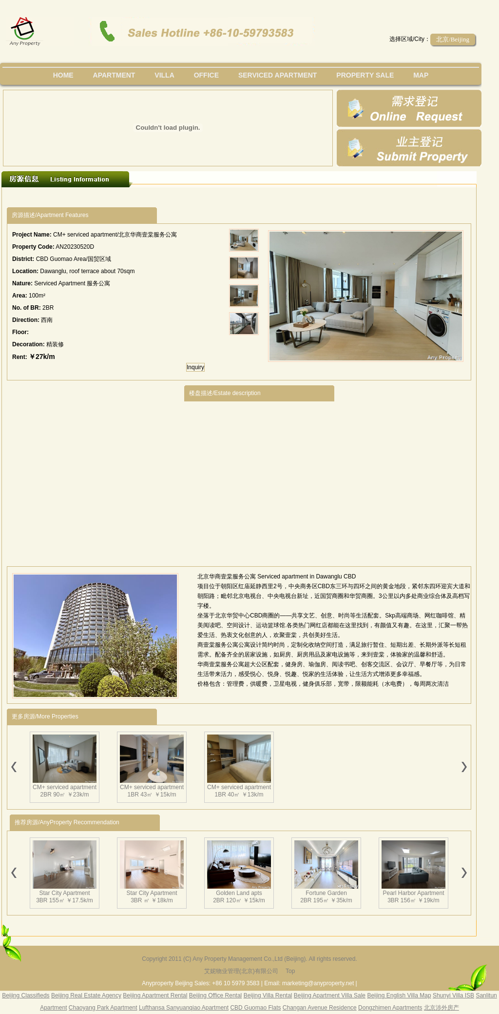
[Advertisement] (91, 473)
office (206, 75)
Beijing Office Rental (215, 995)
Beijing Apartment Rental (155, 995)
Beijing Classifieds (25, 995)
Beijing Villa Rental (268, 995)
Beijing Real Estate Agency (86, 995)
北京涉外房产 (441, 1007)
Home (63, 75)
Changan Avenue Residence (320, 1007)
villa (164, 75)
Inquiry (195, 367)
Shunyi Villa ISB (453, 995)
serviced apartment (277, 75)
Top (290, 971)
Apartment (114, 75)
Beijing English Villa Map (399, 995)
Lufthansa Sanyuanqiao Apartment (184, 1007)
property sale (365, 75)
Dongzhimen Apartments (390, 1007)
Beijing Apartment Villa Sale (329, 995)
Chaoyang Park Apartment (103, 1007)
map (420, 75)
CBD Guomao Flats (255, 1007)
